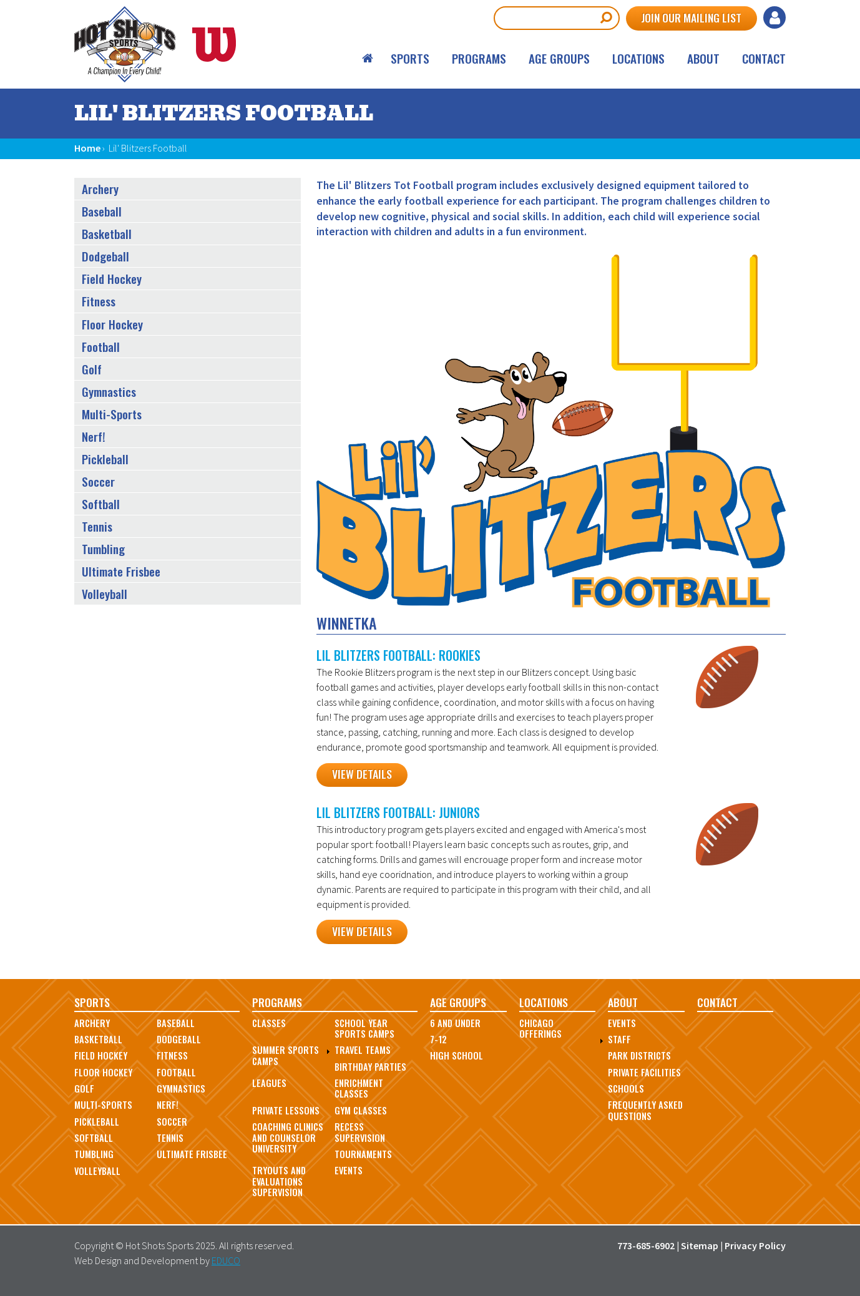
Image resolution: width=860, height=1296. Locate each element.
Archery (100, 189)
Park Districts (639, 1055)
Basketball (107, 234)
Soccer (98, 481)
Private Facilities (644, 1072)
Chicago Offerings (540, 1028)
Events (349, 1170)
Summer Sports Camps (285, 1055)
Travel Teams (363, 1049)
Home (368, 58)
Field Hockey (112, 279)
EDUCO (226, 1260)
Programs (479, 58)
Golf (92, 369)
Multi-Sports (112, 414)
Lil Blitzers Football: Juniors (398, 812)
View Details (362, 774)
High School (456, 1055)
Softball (101, 504)
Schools (626, 1088)
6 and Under (455, 1023)
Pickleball (105, 459)
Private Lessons (286, 1110)
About (703, 58)
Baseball (102, 211)
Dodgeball (105, 256)
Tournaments (363, 1154)
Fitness (98, 301)
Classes (269, 1023)
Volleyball (104, 594)
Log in (774, 17)
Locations (638, 58)
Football (101, 347)
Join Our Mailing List (691, 17)
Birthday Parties (370, 1066)
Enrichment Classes (359, 1088)
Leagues (269, 1082)
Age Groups (559, 58)
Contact (764, 58)
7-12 (438, 1039)
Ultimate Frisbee (121, 571)
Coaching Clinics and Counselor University (287, 1137)
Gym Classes (361, 1110)
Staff (619, 1039)
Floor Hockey (112, 324)
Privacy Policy (755, 1245)
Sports (410, 58)
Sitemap (699, 1245)
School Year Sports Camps (364, 1028)
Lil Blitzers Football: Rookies (398, 655)
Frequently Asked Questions (645, 1110)
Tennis (97, 526)
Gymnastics (109, 391)
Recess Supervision (360, 1132)
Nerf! (93, 436)
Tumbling (103, 549)
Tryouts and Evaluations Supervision (279, 1181)
